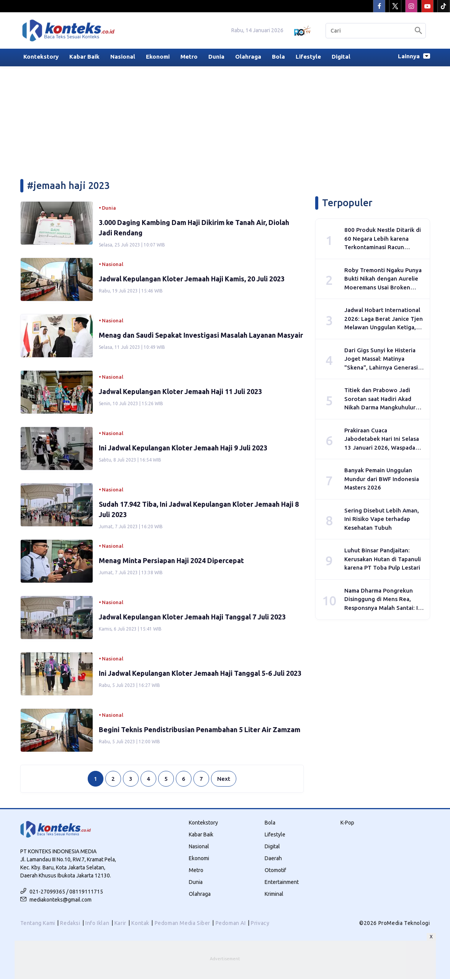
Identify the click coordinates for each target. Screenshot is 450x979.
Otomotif (275, 870)
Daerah (273, 858)
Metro (189, 56)
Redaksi (70, 923)
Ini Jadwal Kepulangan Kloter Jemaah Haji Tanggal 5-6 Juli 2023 (200, 673)
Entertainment (282, 882)
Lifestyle (308, 56)
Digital (341, 56)
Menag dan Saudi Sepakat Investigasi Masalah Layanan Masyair (201, 335)
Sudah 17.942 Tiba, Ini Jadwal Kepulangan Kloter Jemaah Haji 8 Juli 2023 (199, 509)
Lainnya (414, 56)
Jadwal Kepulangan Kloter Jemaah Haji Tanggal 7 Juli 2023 (192, 617)
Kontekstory (41, 56)
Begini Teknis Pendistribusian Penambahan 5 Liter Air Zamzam (199, 729)
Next (223, 778)
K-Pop (347, 823)
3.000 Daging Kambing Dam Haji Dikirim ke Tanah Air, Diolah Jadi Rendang (194, 227)
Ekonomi (158, 56)
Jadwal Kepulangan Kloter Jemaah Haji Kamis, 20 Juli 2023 (192, 279)
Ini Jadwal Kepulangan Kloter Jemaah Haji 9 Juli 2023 (183, 448)
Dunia (216, 56)
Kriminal (274, 894)
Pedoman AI (231, 923)
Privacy (260, 923)
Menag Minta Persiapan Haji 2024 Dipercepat (171, 560)
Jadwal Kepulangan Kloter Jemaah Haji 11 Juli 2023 (180, 391)
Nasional (122, 56)
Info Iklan (97, 923)
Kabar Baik (84, 56)
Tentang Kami (37, 923)
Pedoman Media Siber (182, 923)
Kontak (140, 923)
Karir (120, 923)
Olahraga (248, 56)
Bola (278, 56)
